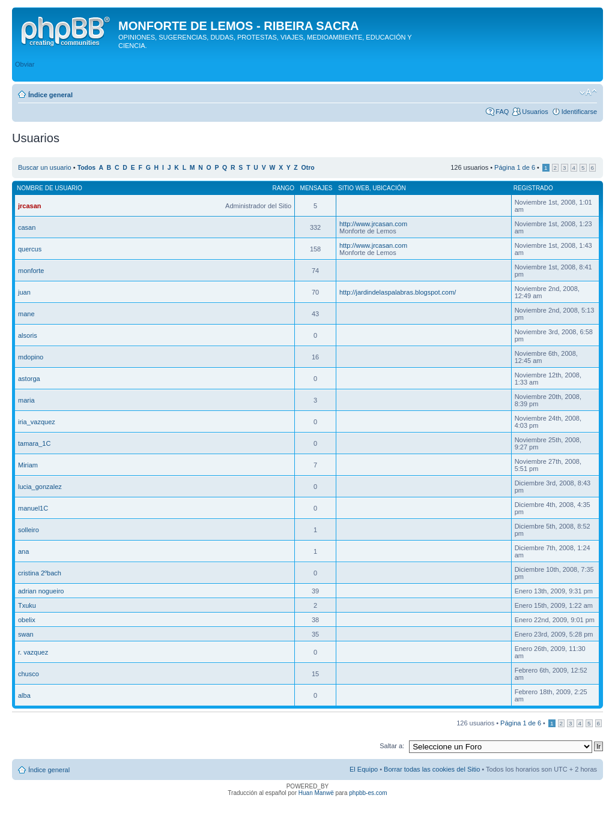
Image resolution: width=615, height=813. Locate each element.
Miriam (28, 465)
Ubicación (389, 188)
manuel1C (33, 508)
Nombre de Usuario (49, 188)
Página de (514, 167)
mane (26, 313)
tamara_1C (34, 443)
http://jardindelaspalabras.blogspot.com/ (397, 292)
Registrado (533, 188)
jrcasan (29, 205)
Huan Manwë (316, 793)
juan (24, 292)
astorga (29, 378)
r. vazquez (33, 652)
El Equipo (364, 769)
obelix (26, 619)
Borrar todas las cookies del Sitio (432, 769)
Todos (86, 167)
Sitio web (353, 188)
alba (24, 695)
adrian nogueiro (41, 591)
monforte (31, 270)
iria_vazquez (36, 421)
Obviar (24, 64)
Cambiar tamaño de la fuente (588, 92)
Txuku (27, 605)
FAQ (502, 111)
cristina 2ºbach (39, 573)
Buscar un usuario (44, 167)
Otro (308, 167)
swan (26, 634)
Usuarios (535, 111)
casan (26, 227)
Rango (283, 188)
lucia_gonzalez (40, 486)
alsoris (27, 335)
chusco (28, 673)
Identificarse (579, 111)
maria (26, 400)
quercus (29, 249)
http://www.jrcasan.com (373, 223)
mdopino (30, 357)
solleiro (28, 529)
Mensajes (316, 188)
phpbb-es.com (368, 793)
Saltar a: (392, 745)
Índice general (50, 94)
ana (23, 551)
